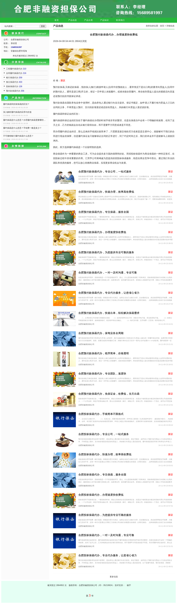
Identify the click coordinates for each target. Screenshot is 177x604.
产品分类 (88, 20)
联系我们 (120, 20)
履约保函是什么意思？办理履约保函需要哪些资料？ (25, 120)
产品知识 (104, 20)
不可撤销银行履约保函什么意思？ (18, 136)
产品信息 (72, 20)
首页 (56, 20)
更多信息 (114, 577)
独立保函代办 (12, 82)
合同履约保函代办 (14, 73)
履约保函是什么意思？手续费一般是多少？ (22, 128)
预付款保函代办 (13, 91)
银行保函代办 (12, 78)
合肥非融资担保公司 (86, 183)
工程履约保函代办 (14, 69)
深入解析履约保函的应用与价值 (17, 112)
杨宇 (129, 585)
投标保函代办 (12, 86)
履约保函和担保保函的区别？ (16, 104)
